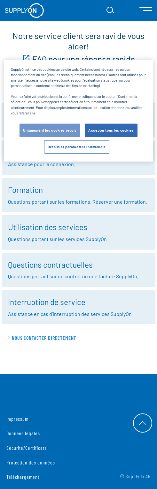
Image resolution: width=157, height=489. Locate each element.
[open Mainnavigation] (145, 10)
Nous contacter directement (44, 338)
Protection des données (30, 462)
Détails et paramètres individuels (77, 146)
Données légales (23, 433)
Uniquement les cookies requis (50, 130)
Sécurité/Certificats (26, 448)
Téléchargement (22, 477)
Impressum (17, 419)
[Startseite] (24, 10)
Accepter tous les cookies (111, 130)
